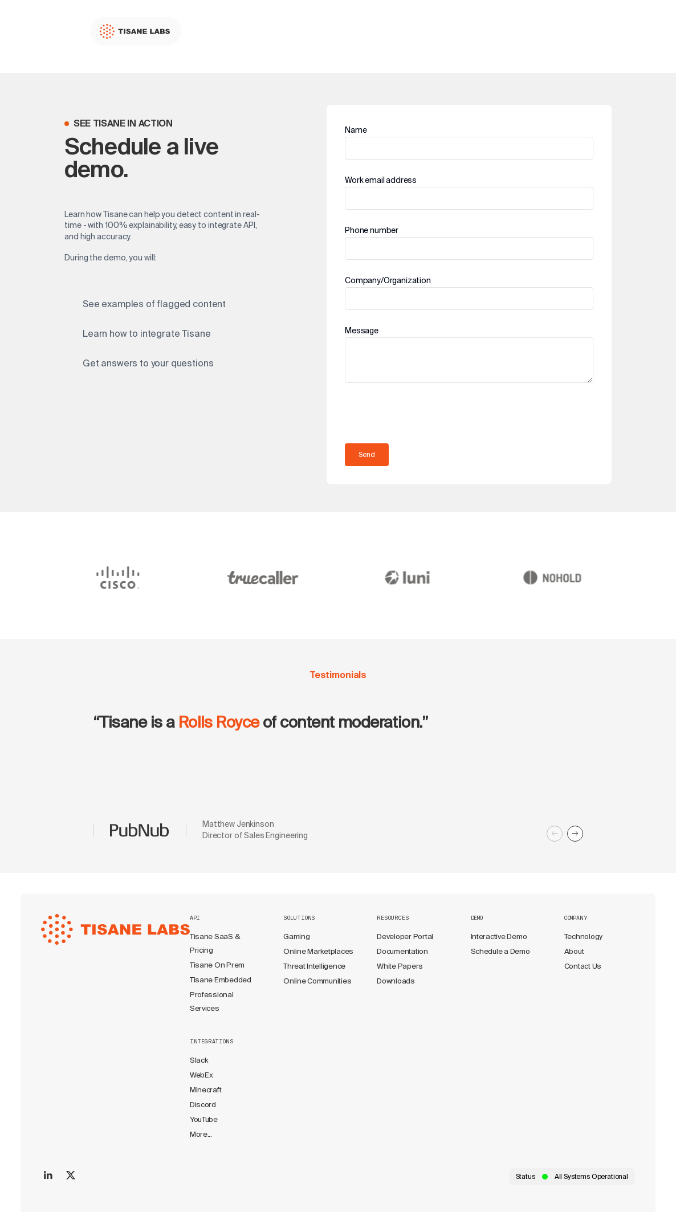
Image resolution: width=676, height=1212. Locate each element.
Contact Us (582, 966)
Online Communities (317, 981)
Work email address (381, 180)
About (574, 951)
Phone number (371, 230)
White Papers (400, 966)
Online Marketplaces (318, 951)
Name (355, 130)
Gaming (296, 936)
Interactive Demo (499, 936)
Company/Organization (388, 280)
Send (367, 454)
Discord (203, 1104)
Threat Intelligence (314, 966)
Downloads (396, 981)
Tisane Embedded (220, 980)
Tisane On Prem (217, 965)
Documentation (402, 951)
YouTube (204, 1119)
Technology (583, 936)
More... (201, 1134)
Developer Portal (405, 936)
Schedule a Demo (500, 951)
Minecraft (206, 1090)
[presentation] (431, 414)
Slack (199, 1060)
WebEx (201, 1075)
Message (361, 330)
